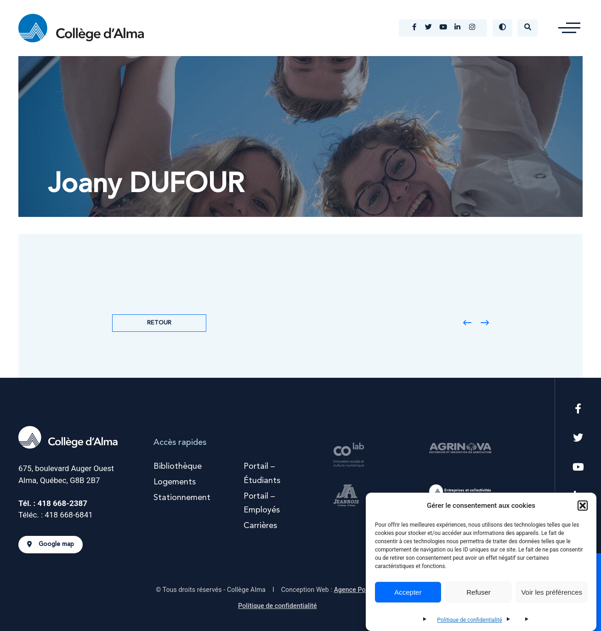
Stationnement (181, 498)
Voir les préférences (551, 592)
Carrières (260, 526)
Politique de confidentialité (469, 620)
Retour (159, 323)
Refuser (478, 592)
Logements (174, 482)
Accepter (407, 592)
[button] (582, 505)
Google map (50, 544)
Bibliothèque (177, 466)
